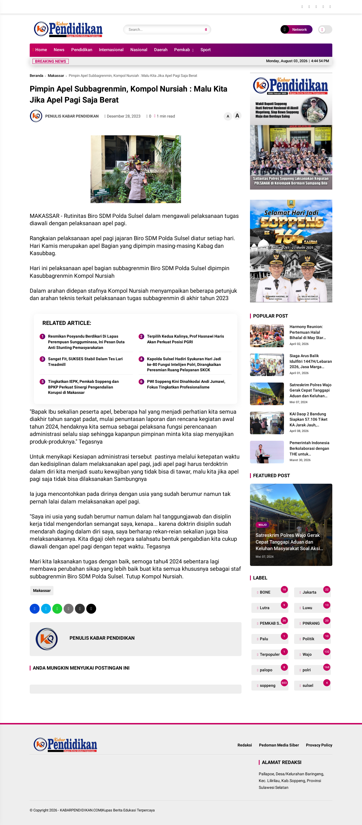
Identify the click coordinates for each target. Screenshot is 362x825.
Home (40, 49)
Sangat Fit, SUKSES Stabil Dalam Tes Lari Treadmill (85, 362)
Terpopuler (273, 653)
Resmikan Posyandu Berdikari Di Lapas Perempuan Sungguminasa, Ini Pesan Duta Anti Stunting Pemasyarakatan (86, 341)
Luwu (316, 606)
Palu (273, 637)
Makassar (56, 75)
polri (316, 668)
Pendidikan (81, 49)
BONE (273, 590)
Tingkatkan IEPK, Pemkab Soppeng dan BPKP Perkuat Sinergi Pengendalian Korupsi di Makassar (83, 387)
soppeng (273, 684)
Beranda (36, 75)
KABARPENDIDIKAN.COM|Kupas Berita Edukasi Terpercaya (107, 810)
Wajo (262, 524)
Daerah (160, 49)
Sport (206, 49)
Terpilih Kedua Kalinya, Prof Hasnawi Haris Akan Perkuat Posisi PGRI (185, 339)
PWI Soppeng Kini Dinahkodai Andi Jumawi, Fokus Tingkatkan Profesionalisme (186, 384)
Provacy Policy (319, 745)
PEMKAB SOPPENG (273, 622)
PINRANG (316, 622)
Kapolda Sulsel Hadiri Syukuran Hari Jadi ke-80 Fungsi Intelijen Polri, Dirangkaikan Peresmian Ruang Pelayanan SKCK (184, 364)
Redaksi (245, 745)
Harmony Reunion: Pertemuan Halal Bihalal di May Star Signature (306, 332)
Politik (316, 637)
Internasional (111, 49)
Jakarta (316, 590)
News (59, 49)
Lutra (273, 606)
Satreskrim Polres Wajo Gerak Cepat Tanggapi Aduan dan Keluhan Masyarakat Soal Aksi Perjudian (310, 391)
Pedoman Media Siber (279, 745)
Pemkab (182, 49)
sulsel (316, 684)
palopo (273, 668)
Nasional (138, 49)
